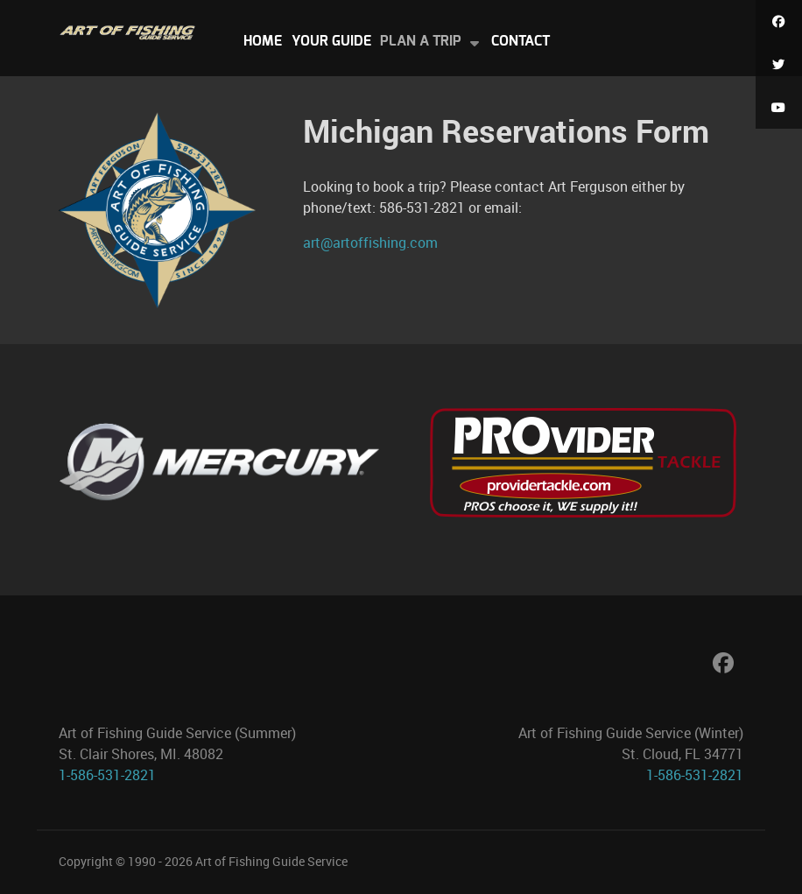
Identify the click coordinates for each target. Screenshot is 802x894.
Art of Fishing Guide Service (271, 861)
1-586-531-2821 (107, 775)
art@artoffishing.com (370, 243)
